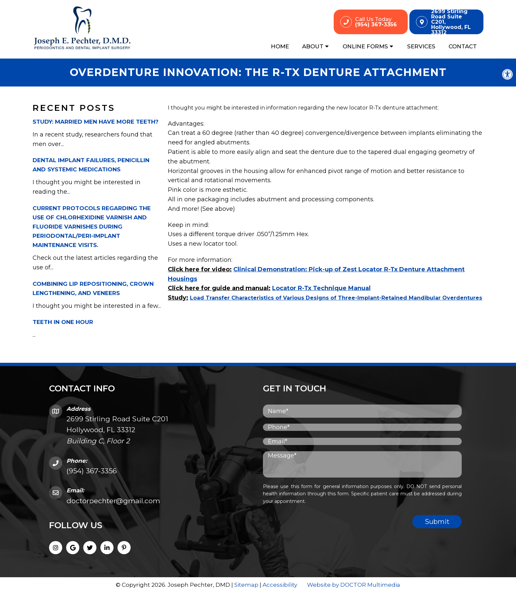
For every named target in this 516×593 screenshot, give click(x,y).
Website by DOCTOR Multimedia (353, 584)
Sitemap (246, 584)
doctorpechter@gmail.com (113, 501)
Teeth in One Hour (63, 322)
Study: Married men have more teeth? (96, 121)
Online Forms (365, 46)
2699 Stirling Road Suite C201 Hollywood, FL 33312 (117, 430)
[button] (507, 74)
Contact (463, 46)
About (312, 46)
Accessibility (280, 584)
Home (280, 46)
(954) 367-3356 (91, 471)
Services (421, 46)
